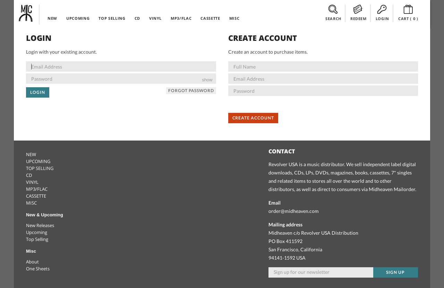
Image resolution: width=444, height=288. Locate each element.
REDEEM (358, 12)
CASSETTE (210, 18)
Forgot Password (191, 90)
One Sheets (38, 269)
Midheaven (26, 13)
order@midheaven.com (293, 211)
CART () (408, 12)
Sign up (395, 272)
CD (137, 18)
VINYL (155, 18)
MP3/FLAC (181, 18)
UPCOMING (77, 18)
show (207, 80)
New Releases (40, 225)
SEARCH (333, 12)
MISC (234, 18)
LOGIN (382, 12)
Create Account (253, 117)
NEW (52, 18)
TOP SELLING (112, 18)
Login (37, 92)
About (32, 262)
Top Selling (37, 239)
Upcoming (36, 232)
